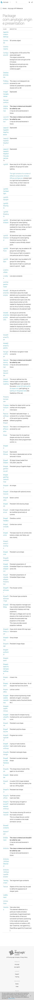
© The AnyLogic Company (13, 957)
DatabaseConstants (5, 75)
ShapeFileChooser (6, 590)
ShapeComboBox (6, 527)
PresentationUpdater (6, 399)
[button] (8, 2)
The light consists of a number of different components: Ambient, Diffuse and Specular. (20, 176)
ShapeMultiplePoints (6, 717)
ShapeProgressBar (5, 738)
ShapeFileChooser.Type (6, 598)
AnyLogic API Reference (15, 8)
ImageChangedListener (6, 94)
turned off (19, 386)
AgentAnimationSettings (6, 34)
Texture (5, 886)
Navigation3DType (5, 354)
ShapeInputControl (6, 652)
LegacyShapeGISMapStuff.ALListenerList (6, 153)
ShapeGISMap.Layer (6, 631)
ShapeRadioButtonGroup (6, 746)
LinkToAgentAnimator (5, 284)
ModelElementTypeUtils (6, 346)
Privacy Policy (23, 957)
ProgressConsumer (6, 407)
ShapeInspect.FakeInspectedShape (6, 668)
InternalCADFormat (5, 108)
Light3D (5, 164)
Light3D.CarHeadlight (6, 191)
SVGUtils (6, 848)
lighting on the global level (18, 391)
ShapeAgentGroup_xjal (5, 469)
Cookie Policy (11, 998)
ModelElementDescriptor (6, 293)
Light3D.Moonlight (5, 206)
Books (17, 984)
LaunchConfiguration (6, 119)
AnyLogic (17, 964)
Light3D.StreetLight (6, 214)
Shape (5, 423)
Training (17, 976)
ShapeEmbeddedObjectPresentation (6, 579)
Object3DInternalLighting (6, 381)
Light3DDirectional (6, 238)
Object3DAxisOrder (5, 373)
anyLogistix (17, 967)
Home (4, 8)
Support (17, 974)
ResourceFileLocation (5, 429)
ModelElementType (6, 337)
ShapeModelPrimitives (5, 709)
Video (17, 986)
